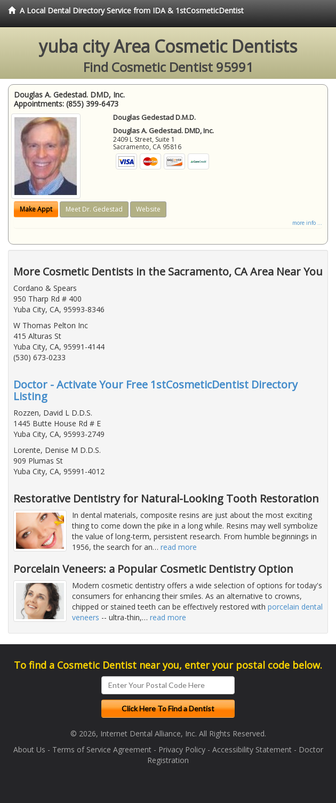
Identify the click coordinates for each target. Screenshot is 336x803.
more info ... (307, 222)
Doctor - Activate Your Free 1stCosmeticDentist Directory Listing (155, 390)
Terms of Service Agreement (101, 749)
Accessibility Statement (252, 749)
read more (179, 547)
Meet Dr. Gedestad (94, 209)
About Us (29, 749)
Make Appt (36, 209)
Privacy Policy (181, 749)
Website (148, 209)
